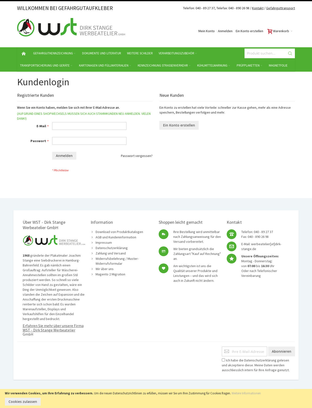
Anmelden (225, 31)
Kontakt (257, 8)
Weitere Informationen (246, 393)
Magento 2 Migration (110, 274)
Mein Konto (206, 31)
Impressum (104, 242)
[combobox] (269, 53)
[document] (156, 398)
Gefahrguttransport (280, 8)
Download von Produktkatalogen (119, 232)
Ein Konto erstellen (249, 31)
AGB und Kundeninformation (116, 237)
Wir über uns (105, 269)
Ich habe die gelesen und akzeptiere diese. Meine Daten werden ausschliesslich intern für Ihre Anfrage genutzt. (256, 365)
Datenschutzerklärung (112, 248)
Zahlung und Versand (111, 253)
